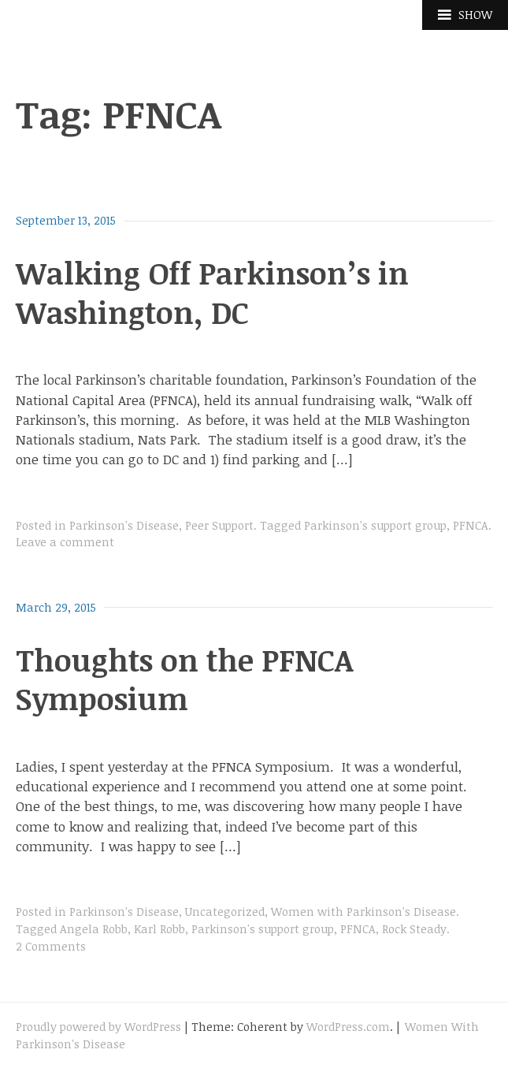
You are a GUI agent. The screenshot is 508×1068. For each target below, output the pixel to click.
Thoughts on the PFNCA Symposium (184, 679)
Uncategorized (225, 911)
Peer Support (219, 525)
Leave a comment (65, 541)
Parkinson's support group (375, 525)
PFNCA (470, 525)
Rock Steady (414, 928)
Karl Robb (159, 928)
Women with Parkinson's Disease (363, 911)
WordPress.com (348, 1026)
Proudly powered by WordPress (98, 1026)
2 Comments (51, 946)
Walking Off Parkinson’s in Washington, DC (212, 292)
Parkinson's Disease (124, 525)
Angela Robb (94, 928)
